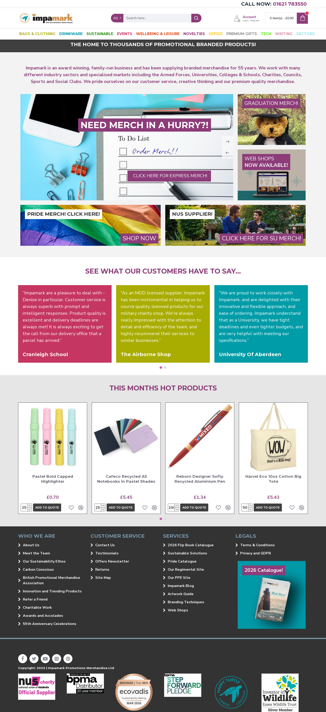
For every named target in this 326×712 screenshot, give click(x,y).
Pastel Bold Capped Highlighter (52, 479)
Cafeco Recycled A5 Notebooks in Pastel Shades (126, 479)
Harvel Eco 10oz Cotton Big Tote (273, 479)
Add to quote (47, 507)
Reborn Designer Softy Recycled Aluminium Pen (200, 479)
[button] (161, 367)
